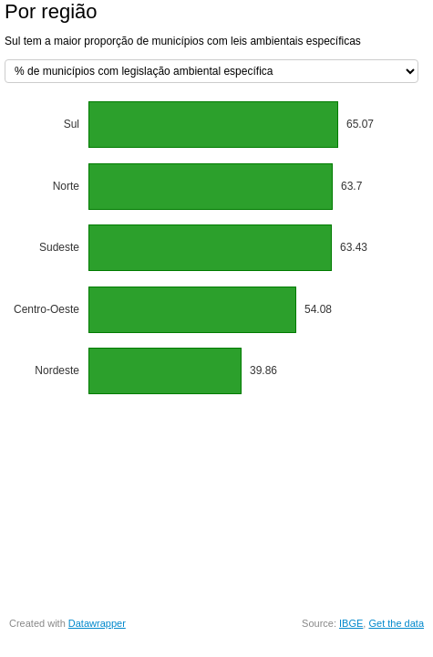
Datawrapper (97, 623)
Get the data (396, 623)
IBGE (351, 623)
